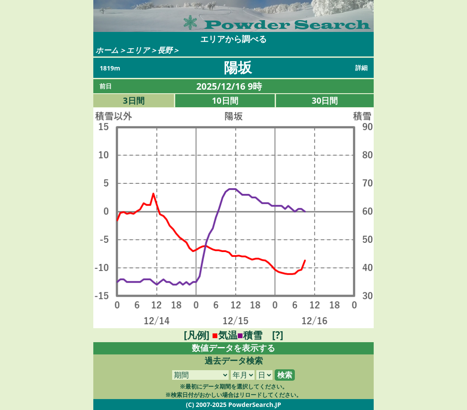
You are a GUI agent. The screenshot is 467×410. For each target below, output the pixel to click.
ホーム (107, 50)
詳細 (361, 67)
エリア (138, 50)
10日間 (225, 100)
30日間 (325, 100)
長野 (164, 50)
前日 (105, 86)
